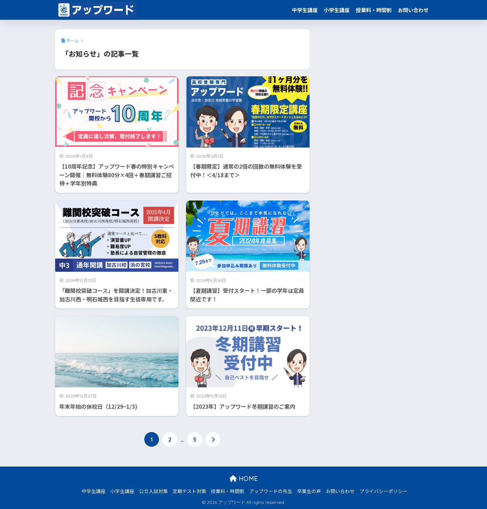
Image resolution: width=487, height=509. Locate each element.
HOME (243, 478)
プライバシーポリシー (384, 490)
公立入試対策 (153, 490)
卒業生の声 (309, 490)
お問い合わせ (413, 10)
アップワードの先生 (270, 490)
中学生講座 (305, 10)
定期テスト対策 (189, 490)
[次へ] (213, 439)
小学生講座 (336, 10)
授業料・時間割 (374, 10)
